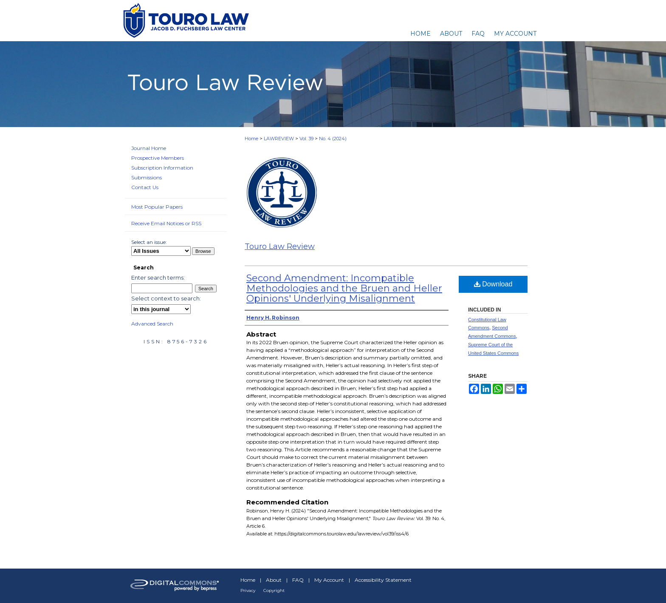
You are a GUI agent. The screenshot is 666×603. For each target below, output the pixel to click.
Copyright (274, 590)
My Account (329, 580)
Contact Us (144, 187)
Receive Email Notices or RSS (166, 223)
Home (251, 139)
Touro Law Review (280, 246)
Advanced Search (152, 323)
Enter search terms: (158, 277)
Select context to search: (166, 298)
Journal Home (148, 148)
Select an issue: (149, 242)
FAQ (298, 580)
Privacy (247, 590)
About (274, 580)
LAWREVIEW (279, 139)
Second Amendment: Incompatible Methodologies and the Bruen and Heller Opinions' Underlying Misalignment (344, 288)
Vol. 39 (306, 139)
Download (493, 284)
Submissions (146, 177)
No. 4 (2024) (333, 139)
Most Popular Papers (157, 207)
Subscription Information (162, 167)
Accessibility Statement (383, 580)
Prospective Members (157, 158)
